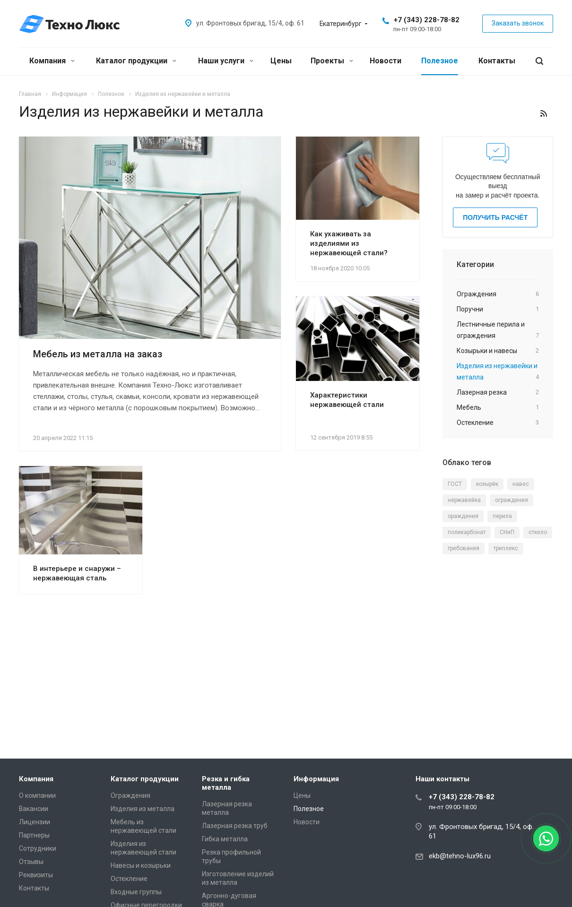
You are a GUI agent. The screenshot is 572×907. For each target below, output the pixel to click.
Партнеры (34, 835)
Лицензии (34, 822)
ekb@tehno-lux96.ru (460, 856)
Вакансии (33, 808)
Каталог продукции (136, 60)
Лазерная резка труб (235, 825)
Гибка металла (225, 839)
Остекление (129, 878)
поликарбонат (466, 532)
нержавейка (464, 500)
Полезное (439, 60)
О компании (37, 795)
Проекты (332, 60)
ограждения (511, 500)
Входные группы (136, 892)
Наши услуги (225, 60)
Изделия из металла (142, 808)
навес (520, 484)
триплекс (506, 548)
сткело (538, 532)
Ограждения (130, 795)
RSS (543, 113)
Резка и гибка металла (226, 783)
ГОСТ (455, 484)
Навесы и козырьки (141, 865)
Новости (385, 60)
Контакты (496, 60)
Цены (281, 60)
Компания (52, 60)
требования (463, 548)
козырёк (487, 484)
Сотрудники (37, 848)
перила (502, 516)
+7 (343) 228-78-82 (426, 20)
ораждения (463, 516)
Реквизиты (36, 875)
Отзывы (31, 861)
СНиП (507, 532)
